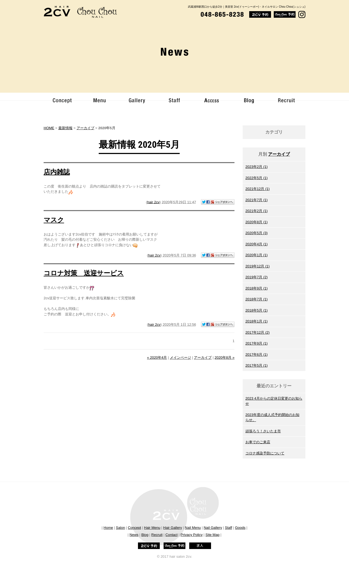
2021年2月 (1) (256, 211)
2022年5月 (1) (256, 178)
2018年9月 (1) (256, 288)
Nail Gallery (213, 528)
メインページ (180, 357)
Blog (144, 535)
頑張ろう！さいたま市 (263, 431)
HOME (49, 128)
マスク (54, 220)
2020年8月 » (224, 357)
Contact (172, 535)
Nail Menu (193, 528)
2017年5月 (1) (256, 365)
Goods (240, 528)
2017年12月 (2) (257, 332)
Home (108, 528)
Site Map (212, 535)
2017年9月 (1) (256, 343)
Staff (228, 528)
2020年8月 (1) (256, 222)
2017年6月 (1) (256, 354)
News (134, 535)
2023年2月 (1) (256, 167)
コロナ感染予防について (264, 453)
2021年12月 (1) (257, 189)
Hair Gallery (172, 528)
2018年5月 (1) (256, 310)
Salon (120, 528)
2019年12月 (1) (257, 266)
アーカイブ (279, 154)
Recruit (157, 535)
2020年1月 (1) (256, 255)
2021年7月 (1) (256, 200)
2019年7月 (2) (256, 277)
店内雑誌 (57, 172)
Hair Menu (152, 528)
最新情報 (65, 128)
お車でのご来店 (257, 442)
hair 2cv (153, 202)
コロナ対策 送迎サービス (84, 273)
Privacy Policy (191, 535)
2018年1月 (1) (256, 321)
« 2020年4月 (157, 357)
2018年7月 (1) (256, 299)
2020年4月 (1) (256, 244)
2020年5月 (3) (256, 233)
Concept (134, 528)
